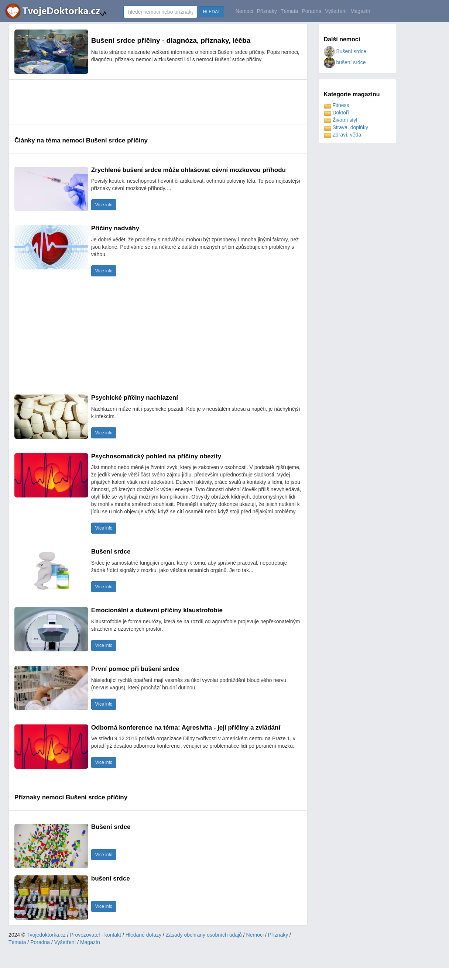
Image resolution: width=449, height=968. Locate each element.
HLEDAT (211, 11)
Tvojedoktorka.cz (46, 935)
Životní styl (340, 120)
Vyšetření (336, 11)
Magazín (360, 11)
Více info (104, 204)
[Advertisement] (148, 101)
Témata (289, 11)
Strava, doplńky (346, 127)
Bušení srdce (345, 51)
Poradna (311, 11)
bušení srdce (345, 62)
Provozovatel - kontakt (95, 935)
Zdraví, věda (342, 135)
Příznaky (267, 11)
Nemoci (244, 11)
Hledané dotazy (143, 935)
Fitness (336, 105)
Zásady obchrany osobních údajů (204, 935)
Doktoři (336, 113)
